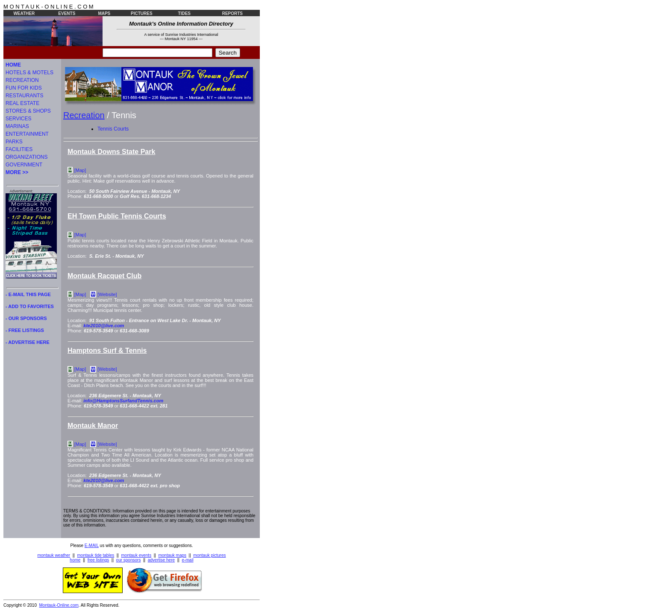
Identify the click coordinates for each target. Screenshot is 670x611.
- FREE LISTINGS (25, 330)
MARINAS (17, 126)
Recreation (84, 115)
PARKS (14, 142)
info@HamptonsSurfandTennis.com (123, 400)
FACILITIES (19, 149)
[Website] (107, 294)
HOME (13, 65)
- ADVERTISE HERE (28, 342)
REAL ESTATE (22, 103)
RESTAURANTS (24, 96)
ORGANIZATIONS (26, 157)
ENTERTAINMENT (27, 134)
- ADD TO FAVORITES (30, 306)
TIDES (184, 13)
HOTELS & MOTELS (29, 73)
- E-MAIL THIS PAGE (28, 294)
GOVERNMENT (24, 165)
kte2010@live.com (103, 325)
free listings (98, 560)
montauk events (136, 555)
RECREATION (22, 80)
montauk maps (172, 555)
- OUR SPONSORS (26, 318)
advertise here (161, 560)
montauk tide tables (96, 555)
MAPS (104, 13)
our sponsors (128, 560)
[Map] (80, 170)
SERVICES (18, 119)
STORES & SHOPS (28, 111)
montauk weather (53, 555)
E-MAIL (92, 545)
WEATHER (24, 13)
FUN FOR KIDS (24, 88)
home (75, 560)
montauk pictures (209, 555)
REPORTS (232, 13)
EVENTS (66, 13)
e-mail (187, 560)
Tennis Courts (113, 129)
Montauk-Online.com (59, 605)
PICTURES (142, 13)
